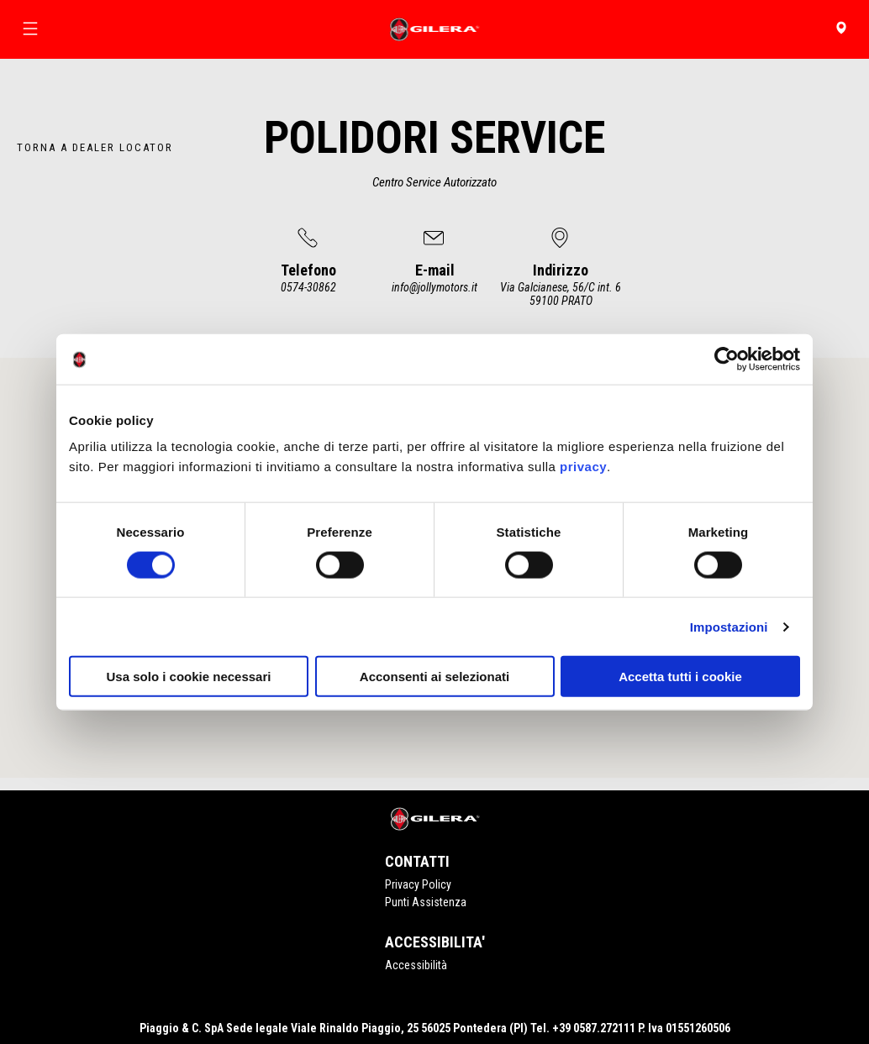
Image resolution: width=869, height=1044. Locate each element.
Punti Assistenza (425, 902)
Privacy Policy (418, 884)
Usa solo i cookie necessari (189, 676)
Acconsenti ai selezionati (434, 676)
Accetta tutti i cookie (680, 676)
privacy (583, 466)
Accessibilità (416, 965)
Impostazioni (729, 626)
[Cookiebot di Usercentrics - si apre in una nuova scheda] (726, 358)
